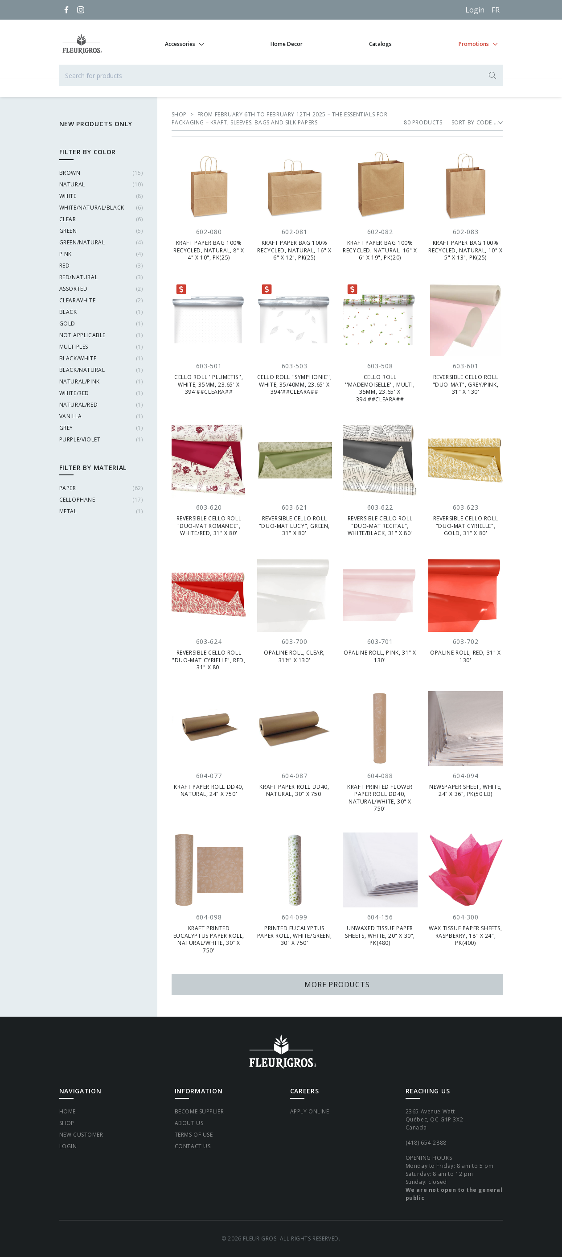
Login (474, 10)
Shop (66, 1123)
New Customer (81, 1134)
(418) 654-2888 (426, 1142)
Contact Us (193, 1146)
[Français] (495, 10)
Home (67, 1111)
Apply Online (309, 1111)
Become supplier (199, 1111)
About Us (189, 1123)
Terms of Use (194, 1134)
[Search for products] (281, 75)
